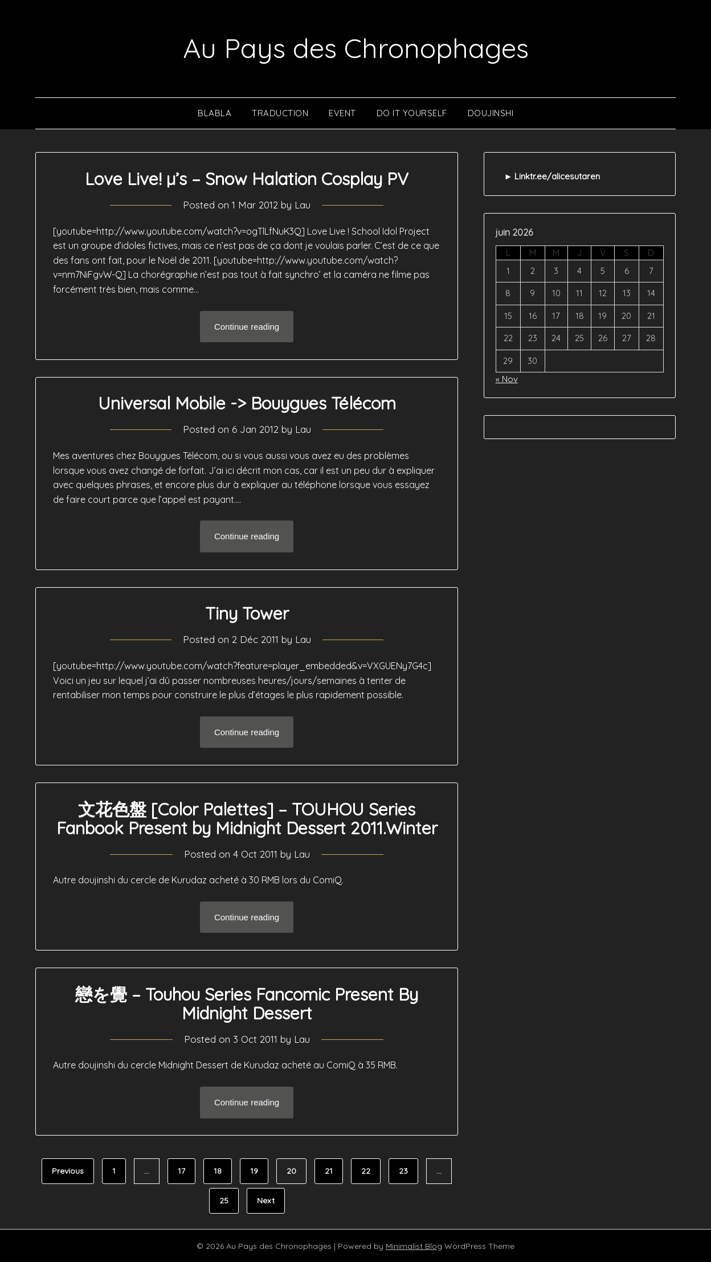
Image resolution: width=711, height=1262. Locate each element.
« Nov (507, 378)
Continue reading (246, 326)
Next (266, 1200)
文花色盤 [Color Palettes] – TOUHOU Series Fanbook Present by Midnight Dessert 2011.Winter (247, 818)
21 (329, 1170)
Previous (68, 1170)
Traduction (280, 112)
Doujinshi (491, 112)
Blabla (214, 112)
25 (223, 1200)
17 (181, 1170)
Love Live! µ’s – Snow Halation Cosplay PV (246, 178)
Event (342, 112)
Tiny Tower (247, 613)
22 (365, 1170)
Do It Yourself (412, 112)
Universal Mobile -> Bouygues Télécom (247, 402)
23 (403, 1170)
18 (218, 1170)
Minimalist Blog (414, 1245)
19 (254, 1170)
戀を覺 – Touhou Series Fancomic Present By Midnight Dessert (246, 1003)
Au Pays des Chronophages (356, 48)
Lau (302, 204)
